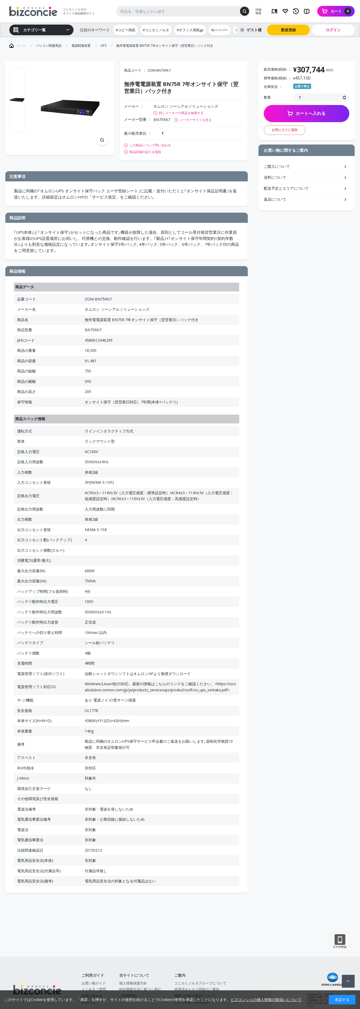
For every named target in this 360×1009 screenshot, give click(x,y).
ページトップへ (348, 981)
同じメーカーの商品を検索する (181, 113)
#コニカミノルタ (156, 30)
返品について (275, 199)
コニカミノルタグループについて (200, 983)
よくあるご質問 (94, 989)
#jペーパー (219, 30)
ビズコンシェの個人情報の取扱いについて (266, 999)
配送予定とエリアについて (286, 188)
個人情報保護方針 (133, 983)
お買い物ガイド (94, 983)
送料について (275, 177)
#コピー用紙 (125, 30)
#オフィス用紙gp (190, 30)
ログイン (333, 29)
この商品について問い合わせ (150, 145)
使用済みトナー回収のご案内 (196, 989)
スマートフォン (340, 941)
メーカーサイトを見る (196, 120)
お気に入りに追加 (284, 129)
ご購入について (277, 166)
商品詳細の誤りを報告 (145, 152)
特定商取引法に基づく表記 (140, 989)
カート (341, 11)
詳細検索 (258, 11)
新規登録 (288, 29)
